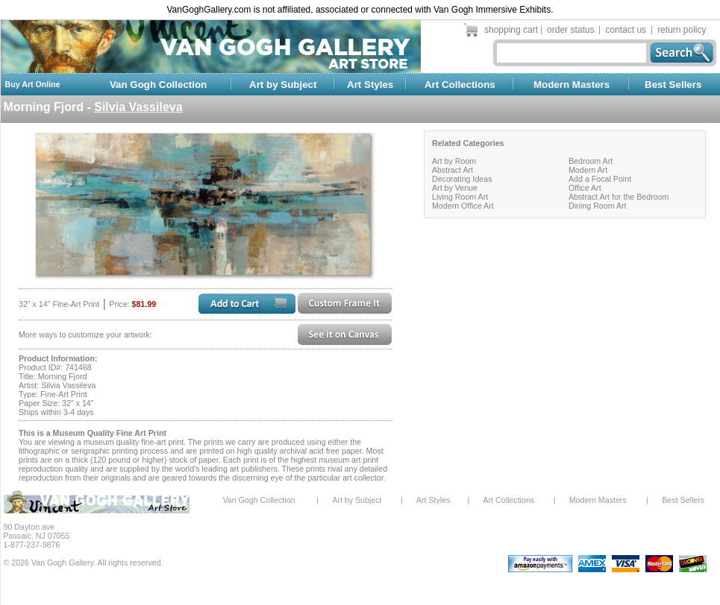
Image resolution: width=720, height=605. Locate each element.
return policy (681, 30)
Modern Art (588, 169)
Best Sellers (673, 84)
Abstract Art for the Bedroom (619, 196)
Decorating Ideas (462, 178)
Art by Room (454, 160)
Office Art (585, 187)
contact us (625, 30)
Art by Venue (455, 187)
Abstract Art (452, 169)
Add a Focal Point (600, 178)
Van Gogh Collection (158, 84)
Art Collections (460, 84)
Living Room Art (460, 196)
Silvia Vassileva (138, 107)
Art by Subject (282, 84)
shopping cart (511, 30)
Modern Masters (571, 84)
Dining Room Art (598, 205)
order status (570, 30)
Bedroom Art (591, 160)
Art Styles (370, 84)
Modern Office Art (463, 205)
